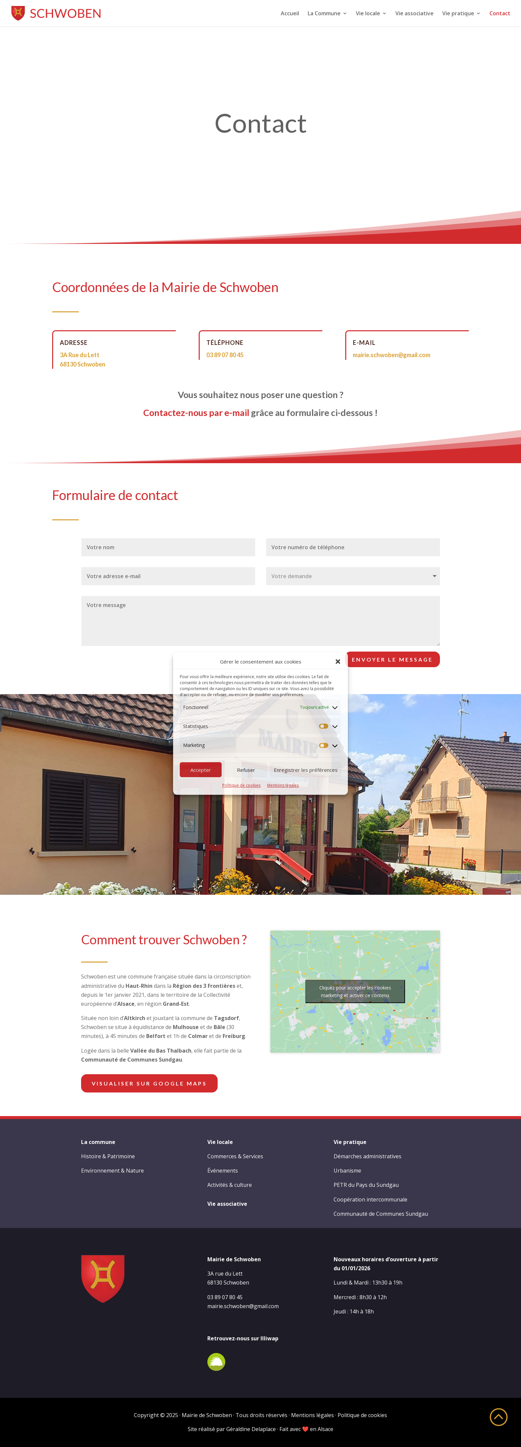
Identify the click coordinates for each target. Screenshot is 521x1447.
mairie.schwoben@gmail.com (391, 355)
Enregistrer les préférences (306, 770)
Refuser (246, 770)
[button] (338, 661)
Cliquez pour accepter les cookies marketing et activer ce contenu (355, 991)
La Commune (324, 14)
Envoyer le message (392, 659)
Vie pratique (458, 14)
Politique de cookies (241, 785)
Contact (499, 14)
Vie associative (414, 14)
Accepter (200, 770)
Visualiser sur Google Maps (149, 1083)
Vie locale (368, 14)
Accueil (290, 14)
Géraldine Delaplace (251, 1429)
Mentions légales (283, 785)
